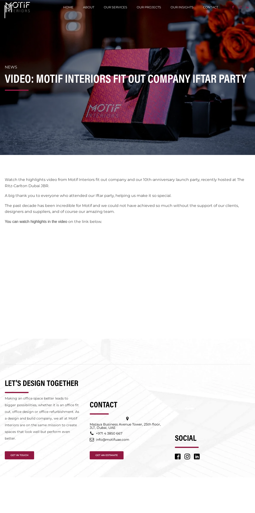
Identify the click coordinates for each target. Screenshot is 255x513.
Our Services (115, 7)
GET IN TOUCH (19, 455)
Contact (210, 7)
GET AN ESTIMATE (106, 455)
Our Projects (149, 7)
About (88, 7)
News (11, 67)
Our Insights (182, 7)
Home (68, 7)
